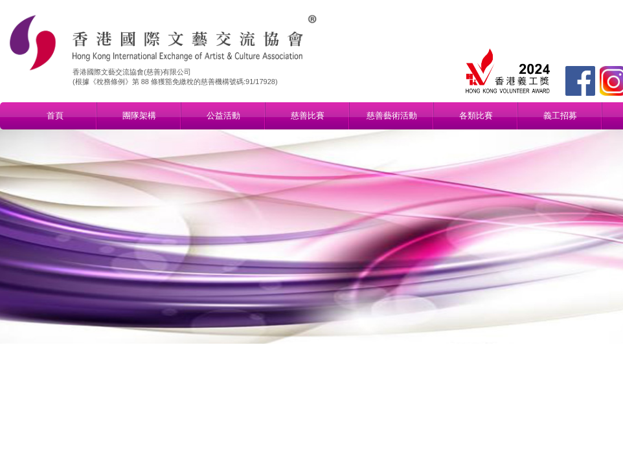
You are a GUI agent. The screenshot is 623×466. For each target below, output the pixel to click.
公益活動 (223, 115)
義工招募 (560, 115)
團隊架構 (139, 115)
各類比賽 (476, 115)
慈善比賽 (307, 115)
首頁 (55, 115)
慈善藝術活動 (392, 115)
